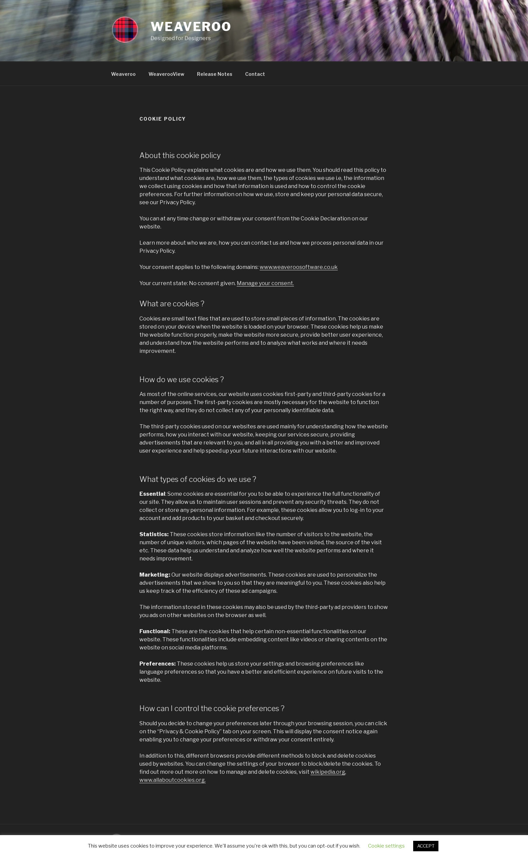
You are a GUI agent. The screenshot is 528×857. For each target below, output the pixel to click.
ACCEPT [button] (425, 846)
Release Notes (214, 74)
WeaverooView (166, 74)
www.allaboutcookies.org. (172, 780)
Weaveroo (191, 26)
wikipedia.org (327, 772)
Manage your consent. (265, 283)
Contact (255, 74)
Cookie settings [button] (386, 846)
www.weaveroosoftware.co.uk (299, 267)
